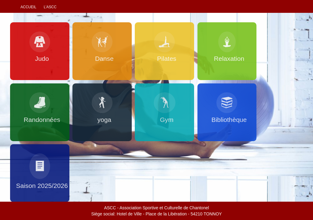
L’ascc (50, 7)
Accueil (28, 7)
